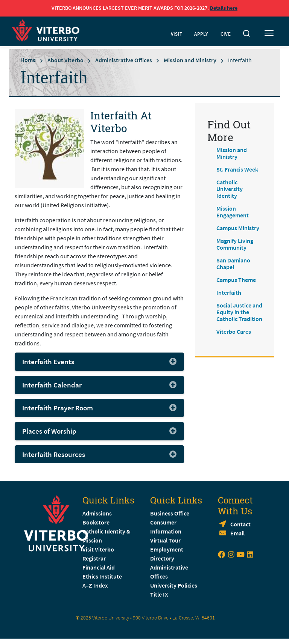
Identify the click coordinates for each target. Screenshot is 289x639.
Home (28, 59)
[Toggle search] (246, 33)
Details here (223, 8)
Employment (166, 549)
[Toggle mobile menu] (269, 33)
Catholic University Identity (229, 188)
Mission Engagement (232, 212)
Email (237, 533)
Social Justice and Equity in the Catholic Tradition (239, 312)
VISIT (177, 34)
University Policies (173, 585)
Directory (162, 558)
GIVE (226, 34)
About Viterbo (65, 59)
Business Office (169, 513)
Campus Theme (236, 279)
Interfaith (228, 292)
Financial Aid (98, 567)
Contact (240, 524)
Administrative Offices (123, 59)
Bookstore (96, 522)
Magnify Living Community (234, 244)
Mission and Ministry (190, 59)
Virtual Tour (165, 540)
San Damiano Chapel (233, 263)
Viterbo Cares (233, 331)
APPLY (201, 34)
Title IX (159, 594)
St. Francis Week (237, 169)
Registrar (94, 558)
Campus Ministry (237, 228)
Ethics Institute (102, 576)
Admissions (97, 513)
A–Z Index (95, 585)
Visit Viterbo (98, 549)
